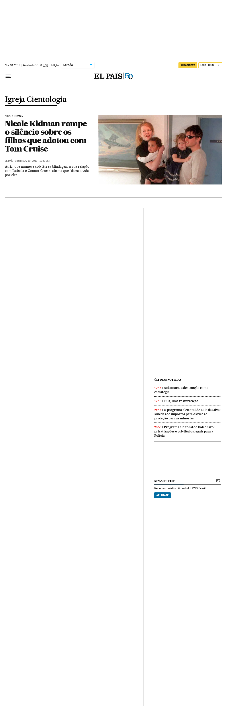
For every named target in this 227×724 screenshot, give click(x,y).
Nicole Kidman (14, 116)
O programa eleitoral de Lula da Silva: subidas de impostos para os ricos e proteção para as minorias (187, 414)
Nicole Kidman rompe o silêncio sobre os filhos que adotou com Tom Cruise (46, 136)
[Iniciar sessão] (210, 65)
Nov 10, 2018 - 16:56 (36, 160)
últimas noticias (167, 379)
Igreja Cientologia (36, 100)
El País (9, 160)
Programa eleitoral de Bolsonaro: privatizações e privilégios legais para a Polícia (184, 431)
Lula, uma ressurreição (181, 401)
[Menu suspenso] (8, 76)
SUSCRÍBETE (187, 65)
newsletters (164, 481)
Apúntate (162, 495)
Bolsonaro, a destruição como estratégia (181, 390)
